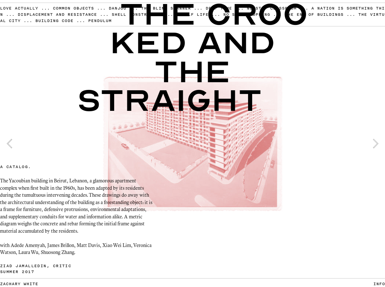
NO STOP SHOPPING (246, 14)
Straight (169, 100)
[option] (192, 143)
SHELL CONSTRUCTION (138, 14)
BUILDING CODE (54, 20)
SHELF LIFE (193, 14)
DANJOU (119, 8)
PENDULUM (100, 20)
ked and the (192, 57)
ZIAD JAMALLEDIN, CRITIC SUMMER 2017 (35, 269)
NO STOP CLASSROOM (272, 8)
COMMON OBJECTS (73, 8)
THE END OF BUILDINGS (314, 14)
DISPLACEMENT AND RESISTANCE (57, 14)
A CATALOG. (15, 167)
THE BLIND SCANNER (166, 8)
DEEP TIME (219, 8)
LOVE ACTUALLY (19, 8)
